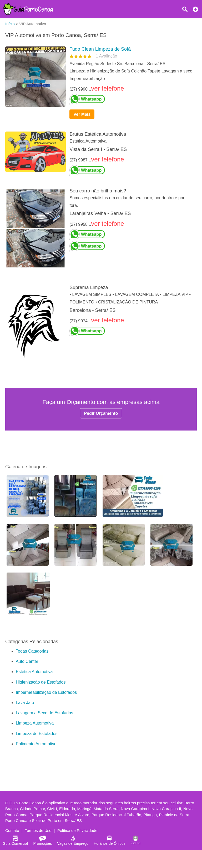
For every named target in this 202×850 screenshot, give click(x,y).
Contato (12, 830)
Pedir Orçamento (101, 413)
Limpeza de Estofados (36, 733)
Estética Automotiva (34, 671)
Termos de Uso (38, 830)
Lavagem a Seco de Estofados (44, 713)
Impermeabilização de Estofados (46, 692)
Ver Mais (81, 114)
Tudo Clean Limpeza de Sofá (99, 49)
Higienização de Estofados (40, 682)
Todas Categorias (32, 651)
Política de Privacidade (77, 830)
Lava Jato (25, 702)
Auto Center (27, 661)
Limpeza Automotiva (35, 723)
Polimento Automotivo (36, 744)
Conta (135, 840)
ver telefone (107, 88)
